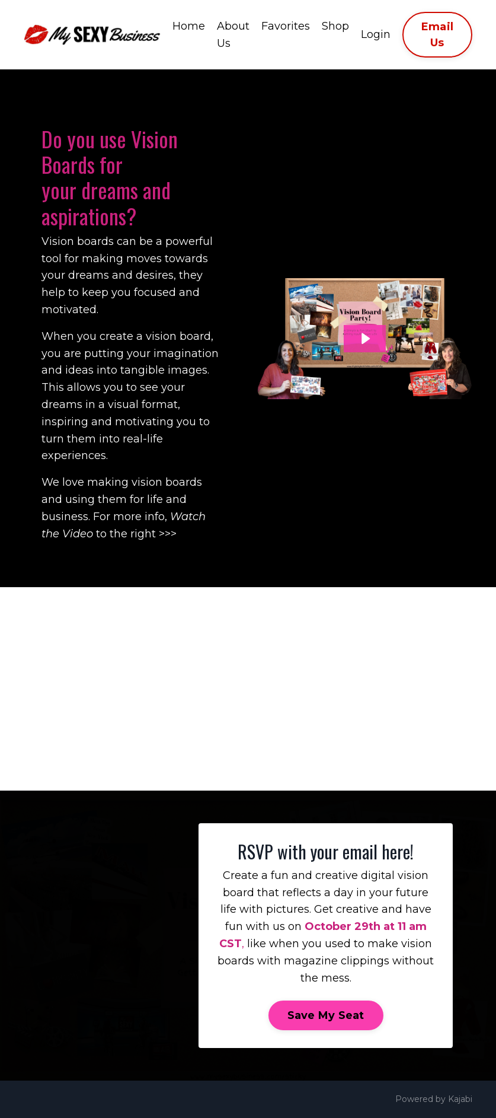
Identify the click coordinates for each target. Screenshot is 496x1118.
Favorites (285, 26)
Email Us (437, 34)
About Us (233, 35)
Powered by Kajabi (433, 1099)
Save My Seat (325, 1015)
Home (188, 26)
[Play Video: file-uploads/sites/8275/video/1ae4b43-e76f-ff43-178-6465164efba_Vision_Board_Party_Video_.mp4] (365, 338)
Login (376, 34)
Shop (335, 26)
